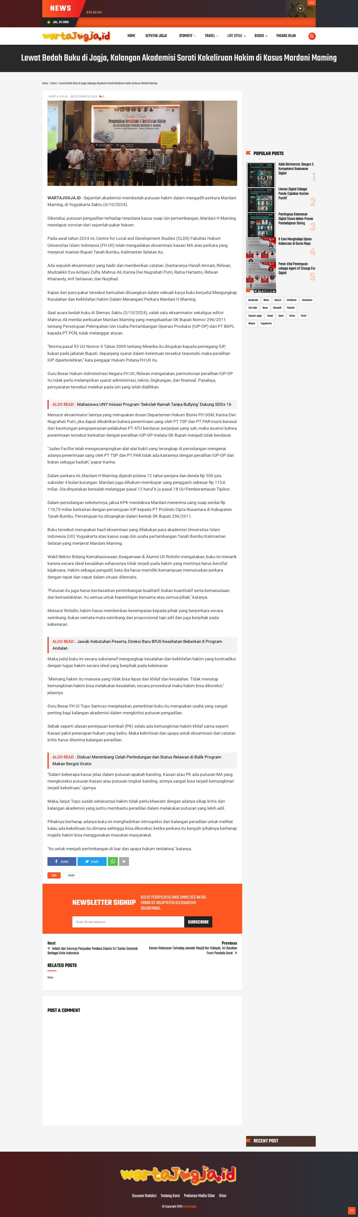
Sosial (270, 316)
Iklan (222, 1196)
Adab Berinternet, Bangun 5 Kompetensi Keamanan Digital (295, 169)
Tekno (292, 316)
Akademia (253, 300)
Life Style (252, 308)
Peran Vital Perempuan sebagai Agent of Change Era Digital (296, 268)
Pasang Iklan (286, 36)
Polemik (291, 308)
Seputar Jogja (255, 316)
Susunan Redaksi (144, 1196)
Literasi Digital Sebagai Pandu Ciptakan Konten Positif (293, 194)
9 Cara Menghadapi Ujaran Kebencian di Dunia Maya (295, 241)
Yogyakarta (266, 323)
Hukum (277, 300)
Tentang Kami (170, 1196)
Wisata (251, 323)
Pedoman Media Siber (199, 1196)
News (71, 875)
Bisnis (266, 300)
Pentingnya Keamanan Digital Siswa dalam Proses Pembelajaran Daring (295, 219)
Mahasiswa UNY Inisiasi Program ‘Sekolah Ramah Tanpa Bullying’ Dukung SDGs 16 (154, 404)
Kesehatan (307, 300)
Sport (281, 316)
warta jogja (189, 1207)
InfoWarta (292, 300)
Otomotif (277, 308)
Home (131, 36)
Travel (303, 316)
